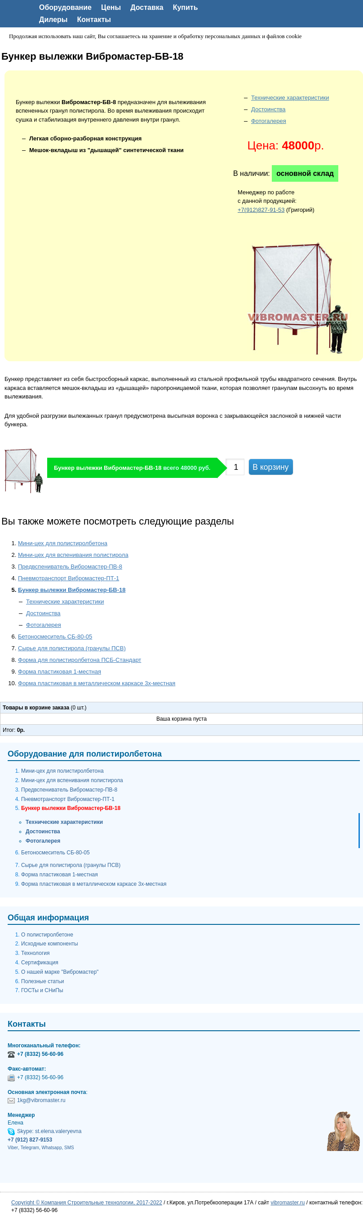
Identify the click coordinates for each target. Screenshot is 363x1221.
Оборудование (65, 7)
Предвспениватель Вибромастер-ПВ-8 (70, 566)
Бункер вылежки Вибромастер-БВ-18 (72, 589)
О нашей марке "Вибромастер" (59, 972)
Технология (35, 953)
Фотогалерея (268, 121)
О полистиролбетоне (47, 935)
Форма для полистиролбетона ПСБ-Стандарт (79, 659)
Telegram (30, 1147)
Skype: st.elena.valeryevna (49, 1131)
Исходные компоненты (49, 944)
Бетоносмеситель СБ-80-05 (55, 636)
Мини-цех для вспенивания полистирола (73, 554)
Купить (185, 7)
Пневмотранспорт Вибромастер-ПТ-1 (68, 578)
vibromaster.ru (287, 1202)
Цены (111, 7)
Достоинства (268, 109)
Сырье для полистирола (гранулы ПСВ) (72, 648)
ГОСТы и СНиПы (42, 990)
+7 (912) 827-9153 (30, 1140)
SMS (69, 1147)
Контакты (94, 19)
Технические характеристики (290, 97)
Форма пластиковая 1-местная (59, 671)
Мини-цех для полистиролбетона (62, 543)
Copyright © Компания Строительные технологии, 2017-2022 (86, 1202)
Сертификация (39, 962)
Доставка (147, 7)
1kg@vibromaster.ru (41, 1100)
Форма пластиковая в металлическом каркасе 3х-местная (96, 683)
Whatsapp (51, 1147)
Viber (13, 1147)
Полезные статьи (42, 981)
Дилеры (53, 19)
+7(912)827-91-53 (261, 209)
